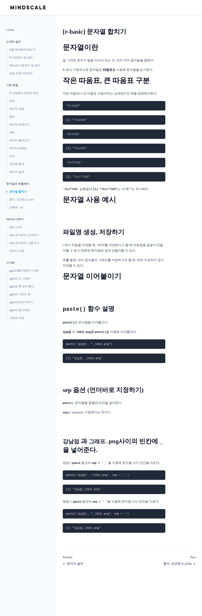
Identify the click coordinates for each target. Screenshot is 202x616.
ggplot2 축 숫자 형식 (21, 286)
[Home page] (28, 7)
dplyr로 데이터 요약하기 (24, 235)
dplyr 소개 (15, 227)
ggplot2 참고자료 (19, 310)
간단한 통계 (16, 164)
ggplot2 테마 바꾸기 (21, 302)
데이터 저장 (16, 250)
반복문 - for (16, 207)
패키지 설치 (16, 171)
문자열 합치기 (18, 191)
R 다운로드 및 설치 (21, 57)
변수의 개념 (16, 108)
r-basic (10, 29)
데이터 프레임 (18, 148)
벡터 (12, 132)
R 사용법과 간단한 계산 (23, 93)
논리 (12, 156)
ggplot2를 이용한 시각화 (24, 270)
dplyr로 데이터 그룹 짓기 (24, 243)
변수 (12, 100)
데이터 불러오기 (19, 140)
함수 (12, 116)
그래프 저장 (16, 317)
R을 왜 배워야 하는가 (22, 49)
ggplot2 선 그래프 (19, 278)
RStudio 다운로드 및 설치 (24, 65)
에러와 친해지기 (19, 124)
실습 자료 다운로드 (21, 73)
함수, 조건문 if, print (21, 199)
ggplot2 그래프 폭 (19, 294)
